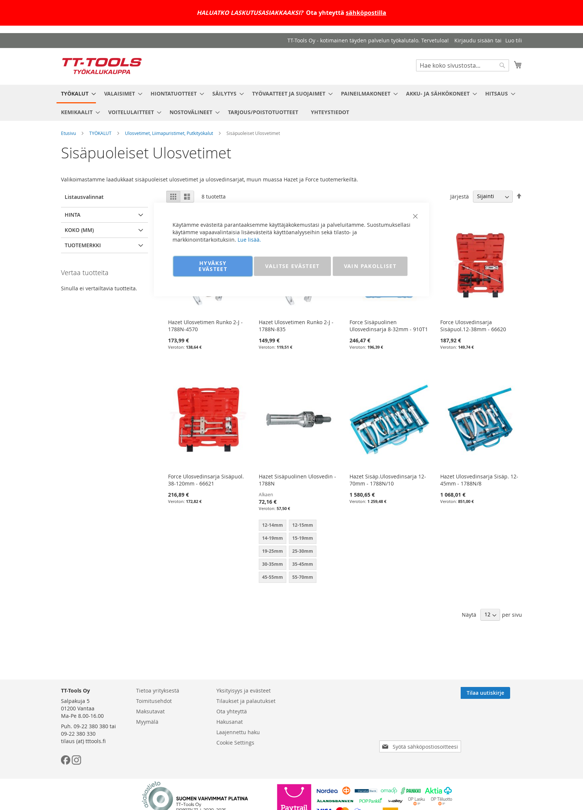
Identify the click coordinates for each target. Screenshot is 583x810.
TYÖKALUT (100, 133)
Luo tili (513, 40)
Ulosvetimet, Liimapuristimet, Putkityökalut (169, 133)
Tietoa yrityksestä (157, 690)
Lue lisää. (249, 239)
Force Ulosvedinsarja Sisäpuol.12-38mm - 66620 (473, 326)
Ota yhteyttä (231, 711)
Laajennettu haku (238, 732)
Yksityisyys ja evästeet (243, 690)
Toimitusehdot (154, 700)
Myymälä (147, 721)
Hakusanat (229, 721)
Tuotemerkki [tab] (83, 245)
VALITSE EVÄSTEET (292, 266)
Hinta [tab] (72, 214)
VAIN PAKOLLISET (370, 266)
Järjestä (459, 196)
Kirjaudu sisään (473, 40)
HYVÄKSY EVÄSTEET (213, 265)
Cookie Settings (235, 742)
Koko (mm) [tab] (79, 229)
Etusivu (68, 133)
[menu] (291, 103)
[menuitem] (76, 94)
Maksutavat (150, 711)
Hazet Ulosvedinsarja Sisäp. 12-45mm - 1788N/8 (479, 480)
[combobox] (462, 65)
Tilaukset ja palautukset (246, 700)
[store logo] (102, 66)
